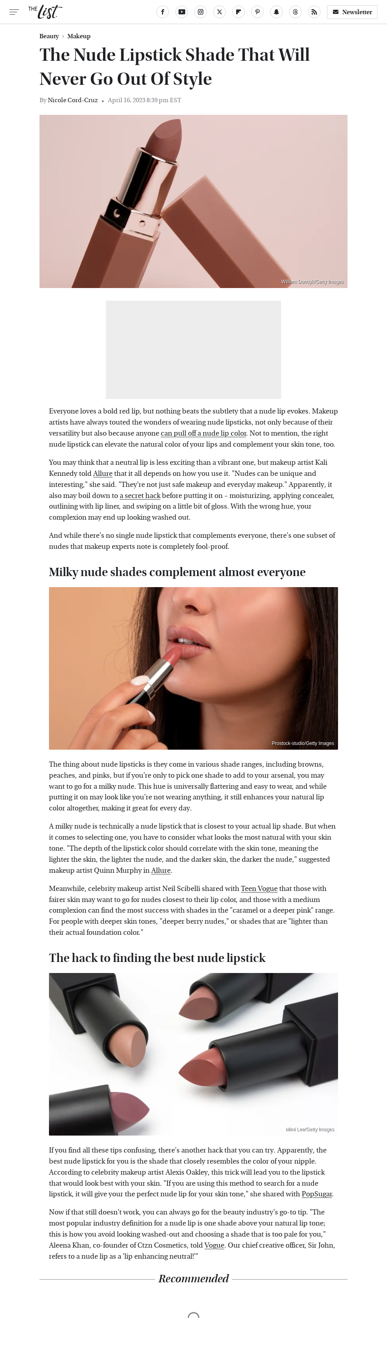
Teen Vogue (259, 889)
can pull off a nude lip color (203, 433)
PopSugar (317, 1194)
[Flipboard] (238, 12)
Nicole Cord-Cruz (73, 100)
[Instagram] (200, 12)
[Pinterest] (257, 12)
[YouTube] (181, 12)
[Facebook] (162, 12)
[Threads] (295, 12)
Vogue (214, 1245)
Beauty (49, 36)
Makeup (79, 36)
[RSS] (314, 12)
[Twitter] (219, 12)
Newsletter (352, 12)
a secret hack (140, 496)
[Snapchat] (276, 12)
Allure (103, 474)
